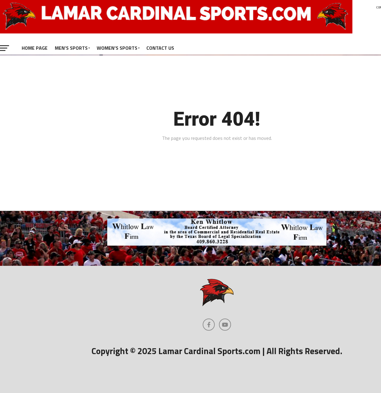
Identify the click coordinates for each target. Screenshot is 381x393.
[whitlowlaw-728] (216, 243)
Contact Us (160, 48)
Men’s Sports (71, 48)
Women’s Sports (117, 48)
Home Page (35, 48)
